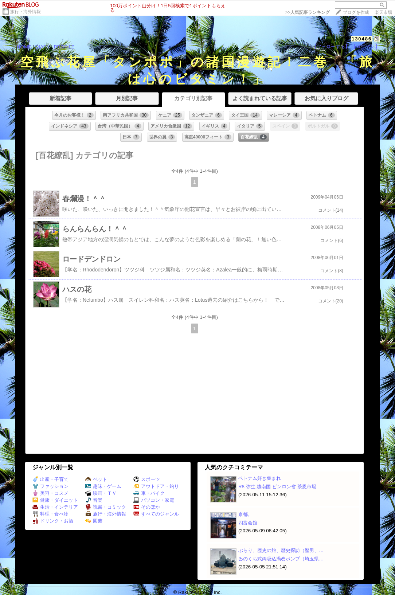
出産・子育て (50, 479)
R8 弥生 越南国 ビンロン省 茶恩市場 (277, 486)
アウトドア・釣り (156, 486)
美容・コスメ (50, 493)
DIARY (42, 47)
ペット (96, 479)
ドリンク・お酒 (52, 521)
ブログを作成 (356, 12)
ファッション (50, 486)
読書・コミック (105, 507)
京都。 (245, 514)
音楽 (93, 500)
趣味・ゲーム (103, 486)
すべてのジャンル (156, 514)
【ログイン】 (365, 46)
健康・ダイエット (55, 500)
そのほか (146, 507)
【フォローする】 (331, 46)
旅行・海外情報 (25, 11)
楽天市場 (383, 12)
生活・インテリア (55, 507)
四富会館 (247, 522)
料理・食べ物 (50, 514)
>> (307, 12)
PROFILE (64, 47)
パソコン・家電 (153, 500)
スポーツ (146, 479)
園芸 (93, 521)
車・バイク (149, 493)
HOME (24, 47)
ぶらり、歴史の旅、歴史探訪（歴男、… (281, 550)
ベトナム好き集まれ (259, 478)
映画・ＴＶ (101, 493)
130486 (362, 39)
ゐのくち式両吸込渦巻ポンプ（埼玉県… (281, 558)
